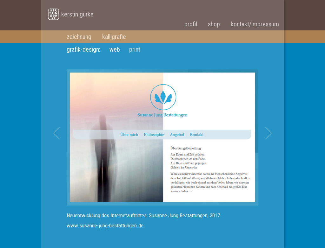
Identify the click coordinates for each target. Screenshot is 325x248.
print (134, 49)
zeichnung (79, 37)
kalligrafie (114, 37)
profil (190, 24)
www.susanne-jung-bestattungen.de (105, 225)
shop (214, 24)
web (114, 49)
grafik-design (83, 49)
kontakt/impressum (255, 24)
